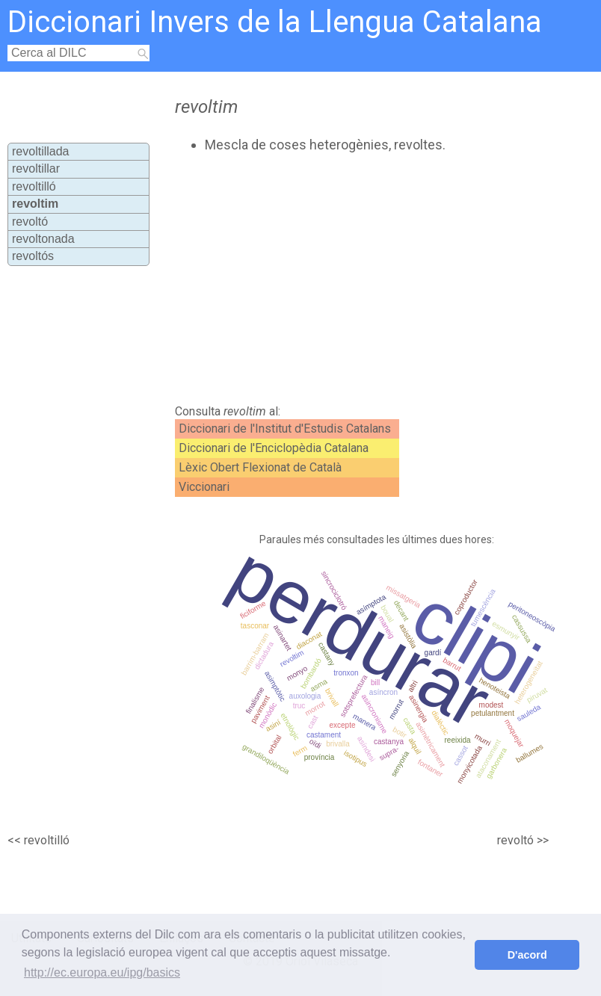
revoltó (30, 221)
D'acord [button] (527, 955)
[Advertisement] (331, 278)
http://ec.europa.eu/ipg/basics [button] (102, 972)
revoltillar (36, 168)
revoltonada (43, 238)
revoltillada (40, 151)
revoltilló (34, 186)
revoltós (33, 256)
